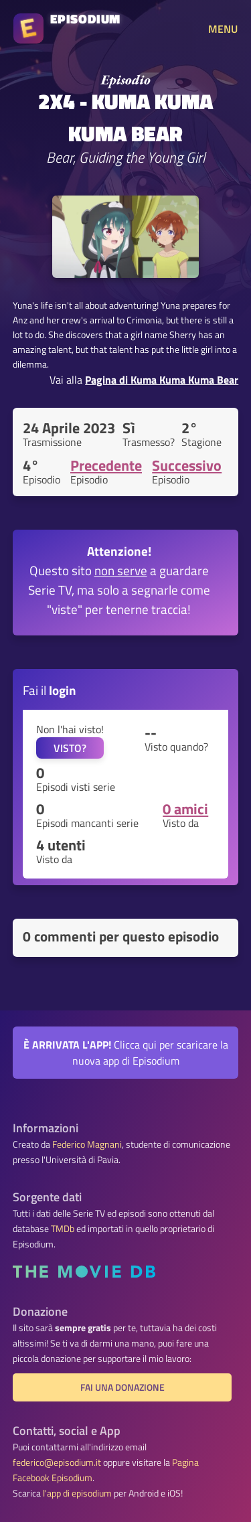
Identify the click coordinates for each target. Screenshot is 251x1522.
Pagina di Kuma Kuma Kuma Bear (161, 380)
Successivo (187, 465)
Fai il (49, 690)
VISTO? (70, 748)
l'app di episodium (77, 1493)
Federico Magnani (87, 1144)
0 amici (185, 808)
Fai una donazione (122, 1387)
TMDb (62, 1228)
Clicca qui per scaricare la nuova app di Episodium (125, 1053)
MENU (223, 29)
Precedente (106, 465)
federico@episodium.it (57, 1462)
